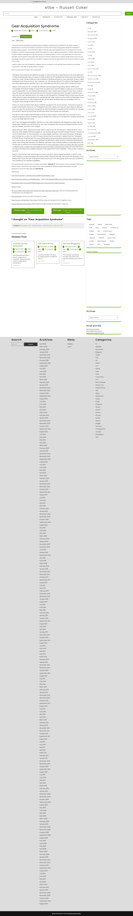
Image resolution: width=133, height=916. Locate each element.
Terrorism (91, 129)
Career (90, 42)
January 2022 (44, 481)
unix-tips (90, 136)
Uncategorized (26, 36)
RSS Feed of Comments (94, 331)
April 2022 (43, 473)
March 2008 (43, 851)
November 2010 (45, 764)
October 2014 (44, 637)
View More (16, 265)
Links (89, 62)
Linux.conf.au (92, 69)
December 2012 (45, 695)
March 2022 (43, 475)
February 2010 (44, 788)
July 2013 (42, 678)
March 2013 (43, 687)
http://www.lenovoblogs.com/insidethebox (26, 179)
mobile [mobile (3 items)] (91, 241)
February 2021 (44, 508)
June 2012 (43, 711)
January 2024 (44, 418)
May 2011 (42, 747)
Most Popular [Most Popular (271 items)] (101, 241)
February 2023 (44, 448)
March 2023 (43, 445)
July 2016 (42, 604)
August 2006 (44, 904)
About (36, 17)
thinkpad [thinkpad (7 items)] (107, 244)
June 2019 (43, 549)
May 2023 (43, 440)
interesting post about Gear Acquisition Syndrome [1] (40, 45)
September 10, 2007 (20, 30)
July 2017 (42, 585)
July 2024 (43, 401)
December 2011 (45, 728)
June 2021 (43, 500)
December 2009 (45, 794)
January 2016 (44, 615)
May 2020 (43, 533)
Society (90, 119)
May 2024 (43, 407)
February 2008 (44, 854)
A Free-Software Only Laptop (21, 204)
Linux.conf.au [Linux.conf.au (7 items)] (111, 238)
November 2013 (45, 668)
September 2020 (45, 522)
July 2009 (43, 807)
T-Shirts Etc (84, 17)
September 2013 (45, 673)
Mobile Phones (92, 82)
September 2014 (45, 640)
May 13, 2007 (20, 249)
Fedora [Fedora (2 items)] (91, 234)
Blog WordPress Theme (60, 913)
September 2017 (45, 580)
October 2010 (44, 766)
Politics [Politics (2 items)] (112, 241)
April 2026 (43, 344)
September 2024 (45, 396)
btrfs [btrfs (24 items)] (90, 227)
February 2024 (44, 415)
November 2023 (45, 423)
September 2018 (45, 555)
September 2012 (45, 703)
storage (90, 126)
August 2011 (43, 739)
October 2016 (44, 599)
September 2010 (45, 769)
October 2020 (44, 519)
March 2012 (43, 720)
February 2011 (44, 755)
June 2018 (43, 560)
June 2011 (43, 744)
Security (90, 116)
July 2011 (42, 742)
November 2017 (45, 574)
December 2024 (45, 388)
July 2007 (43, 873)
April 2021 (43, 506)
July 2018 (42, 558)
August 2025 (44, 366)
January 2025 (44, 385)
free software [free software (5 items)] (101, 234)
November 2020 (45, 517)
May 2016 (42, 610)
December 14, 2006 (47, 246)
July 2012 (42, 709)
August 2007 (44, 871)
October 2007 (44, 865)
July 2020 (43, 528)
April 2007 (43, 882)
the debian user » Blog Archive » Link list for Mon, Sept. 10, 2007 (41, 225)
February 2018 (44, 566)
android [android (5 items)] (91, 224)
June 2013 (43, 681)
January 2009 (44, 824)
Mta (89, 85)
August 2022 (44, 462)
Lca (89, 55)
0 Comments (20, 251)
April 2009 (43, 816)
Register (70, 344)
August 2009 (44, 805)
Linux (89, 65)
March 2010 (43, 785)
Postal (90, 99)
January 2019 (44, 552)
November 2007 (45, 862)
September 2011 (45, 736)
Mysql (89, 89)
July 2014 (42, 646)
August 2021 (43, 495)
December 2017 (45, 571)
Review (90, 106)
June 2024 (43, 404)
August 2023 (44, 431)
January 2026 (44, 352)
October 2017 (44, 577)
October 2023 (44, 426)
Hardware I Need (71, 17)
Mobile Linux (92, 79)
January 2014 (44, 662)
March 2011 (43, 753)
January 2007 (44, 890)
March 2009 (43, 818)
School (90, 109)
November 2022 (45, 456)
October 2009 (44, 799)
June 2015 (43, 626)
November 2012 (45, 698)
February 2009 (44, 821)
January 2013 (44, 692)
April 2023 (43, 442)
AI (88, 28)
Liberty (90, 58)
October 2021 (44, 489)
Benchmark (91, 35)
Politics (90, 96)
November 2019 (45, 547)
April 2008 (43, 849)
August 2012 (43, 706)
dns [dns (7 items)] (99, 231)
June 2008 (43, 843)
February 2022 (44, 478)
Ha (88, 48)
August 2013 (43, 676)
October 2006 (44, 898)
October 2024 (44, 393)
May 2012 (42, 714)
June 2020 (43, 530)
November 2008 (45, 829)
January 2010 (44, 791)
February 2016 (44, 613)
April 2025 (43, 377)
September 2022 (45, 459)
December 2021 (45, 484)
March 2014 (43, 657)
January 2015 (44, 632)
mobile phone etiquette (20, 244)
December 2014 (45, 635)
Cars (89, 45)
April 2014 (43, 654)
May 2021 (42, 503)
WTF (89, 143)
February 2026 (44, 349)
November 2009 (45, 796)
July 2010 (42, 774)
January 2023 (44, 451)
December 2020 (45, 514)
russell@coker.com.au (38, 1)
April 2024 (43, 410)
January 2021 (44, 511)
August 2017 (43, 582)
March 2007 (43, 884)
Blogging (90, 38)
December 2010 (45, 761)
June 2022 (43, 467)
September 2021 (45, 492)
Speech (90, 123)
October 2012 (44, 700)
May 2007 (43, 879)
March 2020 (43, 536)
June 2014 (43, 648)
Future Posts (58, 17)
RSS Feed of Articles (92, 329)
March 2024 (43, 412)
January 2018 (44, 569)
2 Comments (74, 249)
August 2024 (44, 399)
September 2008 (45, 835)
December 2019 (45, 544)
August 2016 (43, 602)
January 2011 (44, 758)
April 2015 (43, 629)
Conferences (46, 17)
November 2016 (45, 596)
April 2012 (43, 717)
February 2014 (44, 659)
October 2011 (44, 733)
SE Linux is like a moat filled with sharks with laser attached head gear (35, 191)
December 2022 (45, 453)
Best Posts (19, 40)
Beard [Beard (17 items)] (100, 224)
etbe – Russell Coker (66, 7)
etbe (32, 30)
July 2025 (43, 368)
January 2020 (44, 541)
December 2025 (45, 355)
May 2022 (43, 470)
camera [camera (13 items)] (104, 227)
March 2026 (43, 346)
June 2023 (43, 437)
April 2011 (42, 750)
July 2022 (43, 464)
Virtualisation (92, 140)
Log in (69, 346)
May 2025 (43, 374)
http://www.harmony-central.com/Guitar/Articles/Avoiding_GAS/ (33, 175)
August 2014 (43, 643)
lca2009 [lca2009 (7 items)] (101, 238)
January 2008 (44, 857)
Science (90, 112)
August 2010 (43, 772)
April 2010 (43, 783)
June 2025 (43, 371)
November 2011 (45, 731)
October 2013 (44, 670)
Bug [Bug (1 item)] (97, 227)
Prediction (91, 102)
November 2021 (45, 486)
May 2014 (43, 651)
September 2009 (45, 802)
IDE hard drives (17, 196)
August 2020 (44, 525)
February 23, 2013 (71, 246)
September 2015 (45, 621)
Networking (91, 92)
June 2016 (43, 607)
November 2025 (45, 357)
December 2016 (45, 593)
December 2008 (45, 827)
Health (90, 52)
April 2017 (43, 588)
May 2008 (43, 846)
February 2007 (44, 887)
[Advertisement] (93, 189)
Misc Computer (93, 75)
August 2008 (44, 838)
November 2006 (45, 895)
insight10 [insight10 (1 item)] (112, 234)
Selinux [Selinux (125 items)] (91, 244)
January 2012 (44, 725)
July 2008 (43, 840)
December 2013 (45, 665)
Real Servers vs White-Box (20, 200)
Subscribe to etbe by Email (95, 333)
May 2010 (43, 780)
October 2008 (44, 832)
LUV (89, 72)
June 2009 (43, 810)
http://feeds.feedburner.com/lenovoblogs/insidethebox (64, 179)
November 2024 (45, 390)
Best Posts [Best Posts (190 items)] (108, 224)
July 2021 (42, 497)
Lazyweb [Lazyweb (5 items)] (92, 238)
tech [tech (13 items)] (98, 244)
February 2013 (44, 689)
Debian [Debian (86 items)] (91, 231)
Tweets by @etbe (92, 251)
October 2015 (44, 618)
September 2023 (45, 429)
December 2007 (45, 860)
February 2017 (44, 591)
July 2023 (43, 434)
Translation (96, 17)
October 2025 (44, 360)
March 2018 (43, 563)
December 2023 (45, 421)
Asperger (91, 31)
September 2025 (45, 363)
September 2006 (45, 901)
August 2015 (43, 624)
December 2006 (45, 893)
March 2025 (43, 379)
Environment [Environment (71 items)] (107, 231)
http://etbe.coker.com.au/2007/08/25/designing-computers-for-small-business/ (38, 183)
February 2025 (44, 382)
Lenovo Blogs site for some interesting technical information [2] (57, 138)
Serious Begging (71, 243)
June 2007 (43, 876)
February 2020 (44, 538)
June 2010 (43, 777)
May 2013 (42, 684)
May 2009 (43, 813)
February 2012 (44, 722)
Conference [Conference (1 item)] (114, 227)
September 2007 (45, 868)
